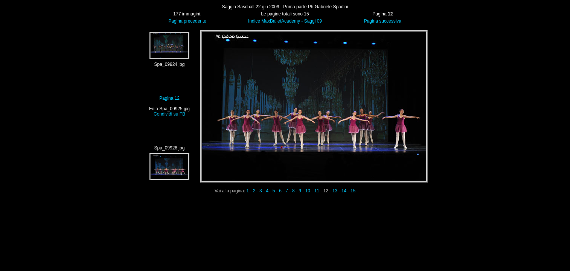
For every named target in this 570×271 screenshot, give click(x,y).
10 (307, 190)
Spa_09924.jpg (169, 64)
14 (343, 190)
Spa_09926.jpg (169, 148)
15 (353, 190)
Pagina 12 (169, 98)
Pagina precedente (187, 21)
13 (334, 190)
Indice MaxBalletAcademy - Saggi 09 (285, 21)
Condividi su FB (169, 114)
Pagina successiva (382, 21)
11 (316, 190)
